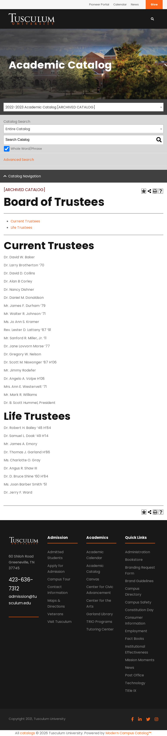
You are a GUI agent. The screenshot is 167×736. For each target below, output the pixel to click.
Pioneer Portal (99, 4)
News (135, 4)
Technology (135, 683)
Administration (137, 552)
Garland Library (99, 614)
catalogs (27, 733)
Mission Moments (139, 659)
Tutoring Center (100, 629)
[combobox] (83, 107)
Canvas (92, 579)
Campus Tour (58, 579)
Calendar (120, 4)
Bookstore (134, 559)
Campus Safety (138, 602)
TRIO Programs (99, 621)
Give (154, 4)
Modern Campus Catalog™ (128, 733)
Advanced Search (18, 159)
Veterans (55, 614)
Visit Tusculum (59, 621)
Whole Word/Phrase (26, 148)
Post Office (134, 675)
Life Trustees (21, 227)
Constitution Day (139, 609)
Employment (136, 630)
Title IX (130, 690)
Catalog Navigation (24, 176)
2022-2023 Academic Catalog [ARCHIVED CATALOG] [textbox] (50, 107)
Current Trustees (25, 221)
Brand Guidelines (139, 580)
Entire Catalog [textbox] (17, 128)
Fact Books (134, 638)
